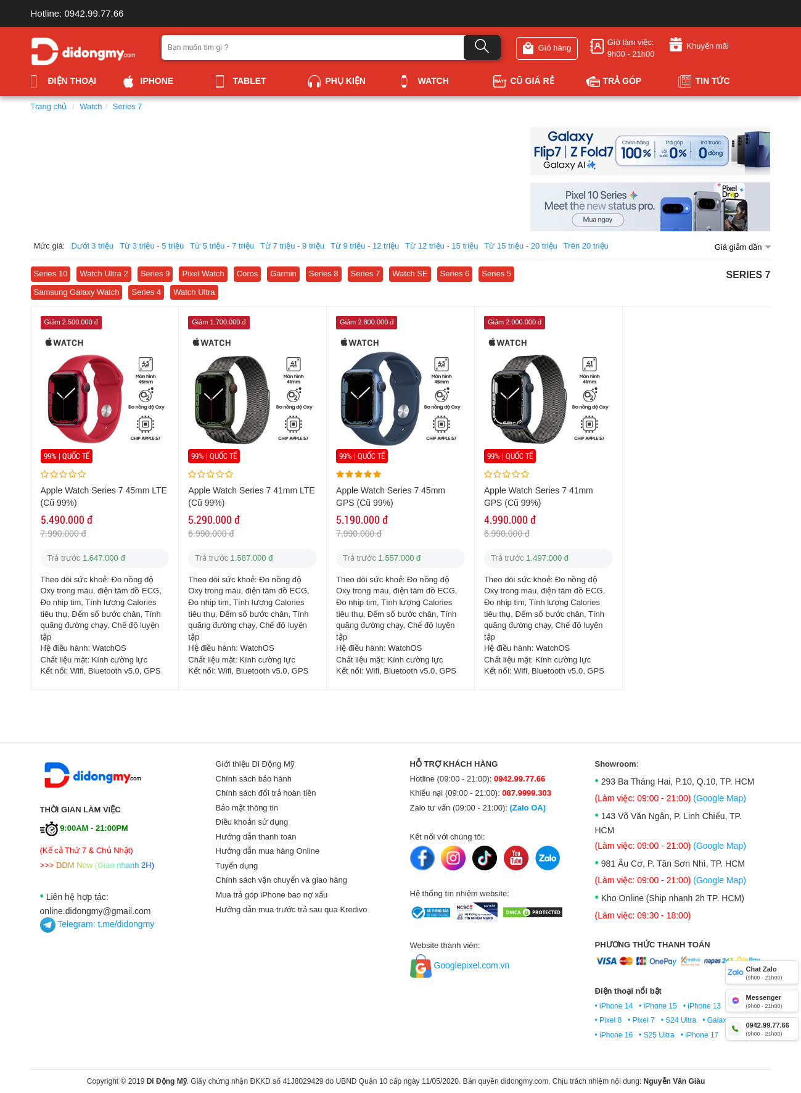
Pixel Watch (203, 273)
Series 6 (455, 273)
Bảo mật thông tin (247, 807)
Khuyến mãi (698, 44)
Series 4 (146, 292)
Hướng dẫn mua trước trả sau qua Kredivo (292, 909)
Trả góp (614, 81)
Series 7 (127, 106)
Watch (425, 81)
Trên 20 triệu (586, 245)
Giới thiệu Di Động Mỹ (255, 764)
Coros (247, 273)
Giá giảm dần (738, 247)
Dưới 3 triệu (92, 245)
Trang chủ (49, 106)
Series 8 (324, 273)
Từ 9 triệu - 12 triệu (365, 245)
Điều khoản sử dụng (252, 822)
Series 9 (155, 273)
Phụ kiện (337, 81)
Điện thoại (63, 81)
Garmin (283, 273)
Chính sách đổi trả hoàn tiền (266, 793)
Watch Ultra (194, 292)
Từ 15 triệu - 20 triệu (520, 245)
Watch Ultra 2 (104, 273)
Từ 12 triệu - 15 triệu (441, 245)
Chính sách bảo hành (254, 778)
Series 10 (51, 273)
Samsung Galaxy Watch (77, 292)
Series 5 (496, 273)
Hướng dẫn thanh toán (256, 836)
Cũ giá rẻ (523, 81)
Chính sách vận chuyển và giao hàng (281, 880)
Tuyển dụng (237, 865)
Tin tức (704, 81)
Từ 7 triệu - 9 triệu (292, 245)
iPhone (148, 81)
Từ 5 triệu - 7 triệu (222, 245)
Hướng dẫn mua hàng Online (268, 851)
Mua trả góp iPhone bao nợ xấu (272, 894)
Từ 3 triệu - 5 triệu (152, 245)
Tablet (241, 81)
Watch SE (409, 273)
